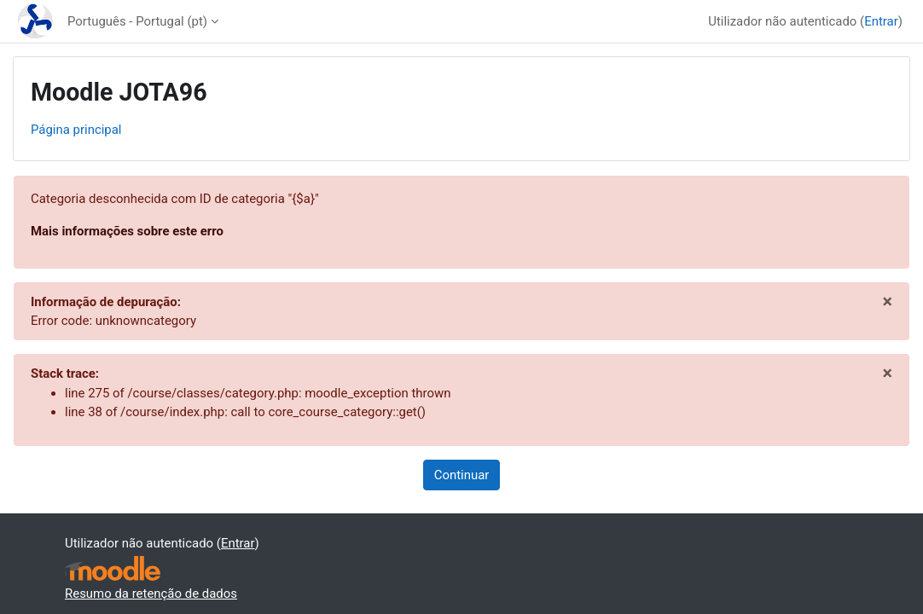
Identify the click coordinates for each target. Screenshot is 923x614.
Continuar (462, 475)
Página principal (76, 129)
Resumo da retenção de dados (151, 593)
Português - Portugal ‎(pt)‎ (137, 21)
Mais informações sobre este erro (127, 231)
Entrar (881, 21)
